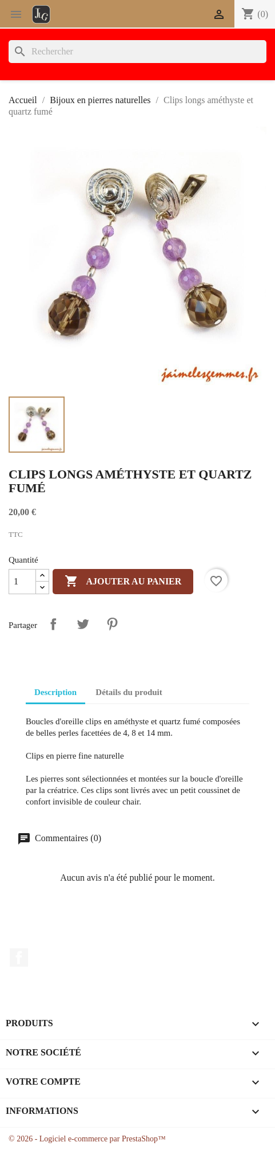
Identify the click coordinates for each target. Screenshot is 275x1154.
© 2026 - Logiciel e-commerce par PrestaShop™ (87, 1139)
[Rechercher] (137, 51)
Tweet (82, 624)
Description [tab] (55, 692)
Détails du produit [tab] (128, 692)
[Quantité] (22, 581)
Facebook (19, 957)
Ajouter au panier (123, 581)
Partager (53, 624)
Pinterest (112, 624)
